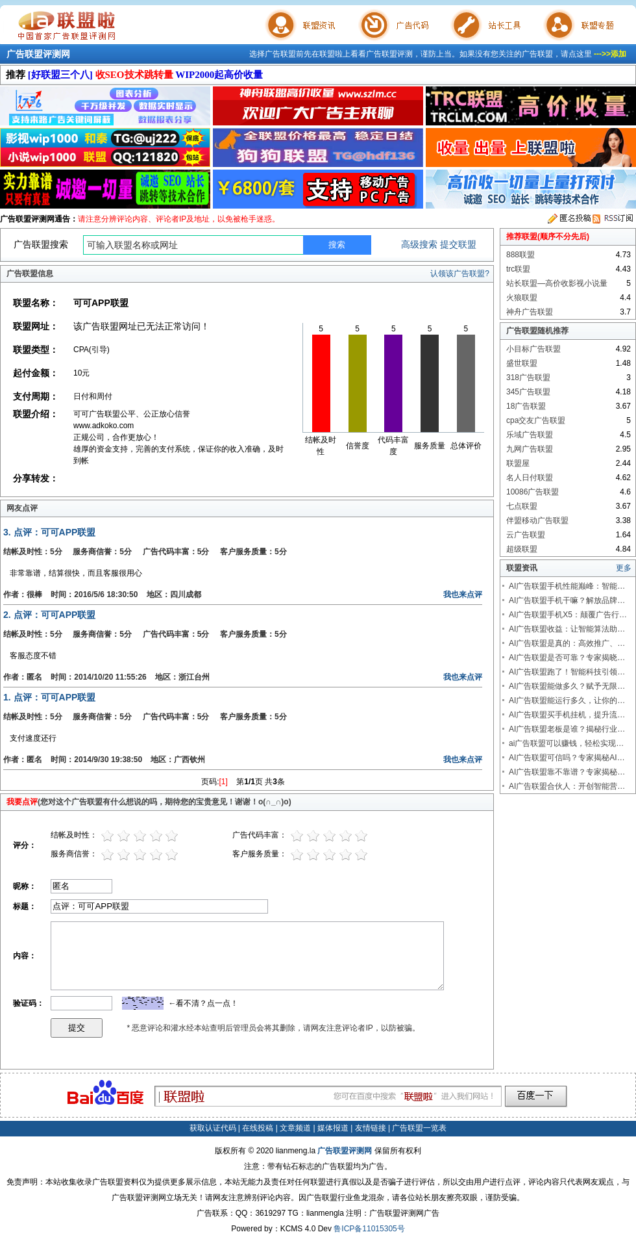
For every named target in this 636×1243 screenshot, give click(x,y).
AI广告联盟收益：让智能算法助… (567, 629)
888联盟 (520, 254)
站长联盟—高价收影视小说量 (556, 283)
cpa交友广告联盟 (535, 420)
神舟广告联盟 (529, 311)
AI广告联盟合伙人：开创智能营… (567, 786)
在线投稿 (257, 1128)
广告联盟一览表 (419, 1128)
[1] (223, 781)
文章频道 (295, 1128)
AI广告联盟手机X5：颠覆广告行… (568, 614)
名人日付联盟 (529, 477)
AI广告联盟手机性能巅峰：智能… (567, 586)
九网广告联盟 (529, 449)
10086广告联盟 (532, 491)
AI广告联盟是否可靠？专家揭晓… (567, 657)
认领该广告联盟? (459, 273)
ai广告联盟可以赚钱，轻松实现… (566, 743)
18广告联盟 (526, 406)
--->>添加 (610, 53)
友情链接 (370, 1128)
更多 (623, 567)
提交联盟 (458, 244)
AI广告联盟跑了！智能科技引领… (567, 671)
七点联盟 (521, 506)
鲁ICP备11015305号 (369, 1228)
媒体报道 (333, 1128)
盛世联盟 (521, 363)
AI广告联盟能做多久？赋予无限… (567, 686)
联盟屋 (518, 463)
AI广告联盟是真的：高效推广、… (567, 643)
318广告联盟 (528, 377)
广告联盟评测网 (38, 54)
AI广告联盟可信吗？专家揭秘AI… (567, 757)
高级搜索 (419, 244)
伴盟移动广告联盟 (537, 520)
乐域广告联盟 (529, 434)
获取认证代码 (213, 1128)
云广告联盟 (525, 534)
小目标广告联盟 (533, 348)
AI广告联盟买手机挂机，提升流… (567, 714)
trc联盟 (518, 269)
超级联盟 (521, 549)
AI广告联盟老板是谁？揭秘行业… (567, 729)
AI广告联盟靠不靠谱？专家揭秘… (567, 771)
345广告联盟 (528, 391)
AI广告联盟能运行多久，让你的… (567, 700)
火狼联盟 (521, 297)
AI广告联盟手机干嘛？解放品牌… (567, 600)
